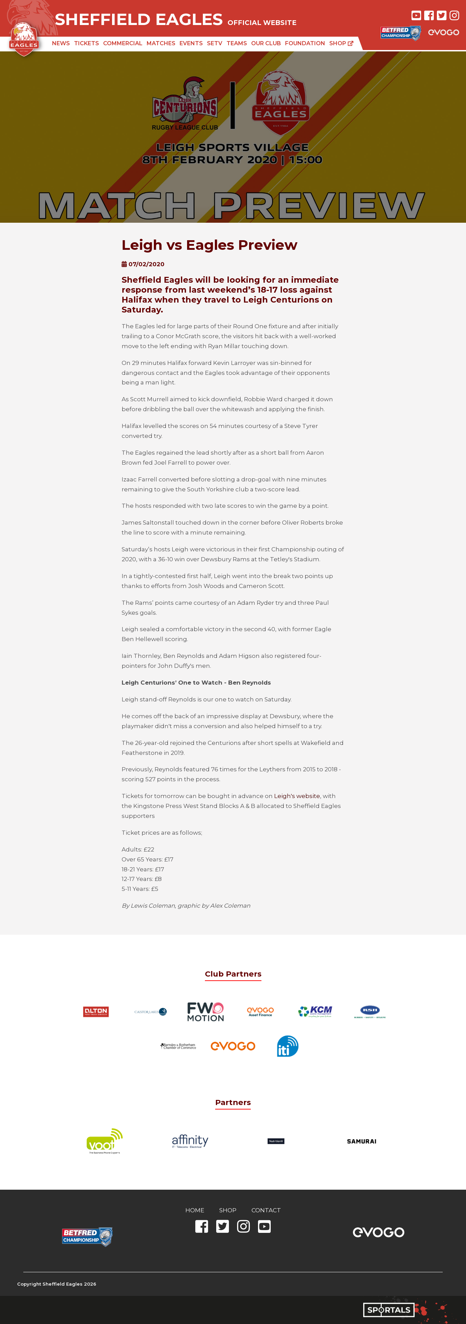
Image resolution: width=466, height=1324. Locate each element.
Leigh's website (297, 796)
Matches (161, 43)
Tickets (86, 43)
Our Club (266, 43)
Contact (266, 1210)
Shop (341, 43)
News (61, 43)
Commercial (123, 43)
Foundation (305, 43)
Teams (236, 43)
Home (194, 1210)
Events (191, 43)
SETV (214, 43)
